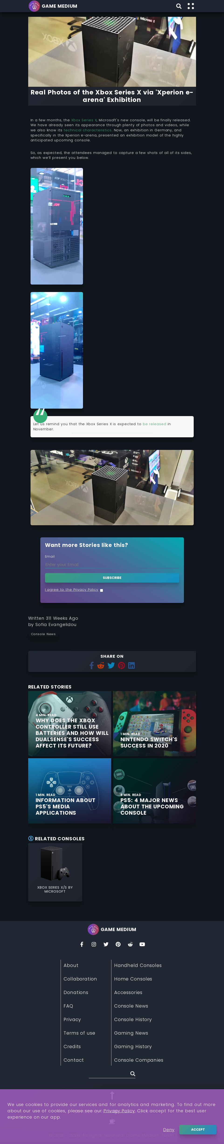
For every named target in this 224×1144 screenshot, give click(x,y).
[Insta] (94, 945)
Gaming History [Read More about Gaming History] (133, 1046)
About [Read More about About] (71, 965)
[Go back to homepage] (54, 6)
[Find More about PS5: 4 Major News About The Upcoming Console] (158, 806)
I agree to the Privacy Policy (72, 589)
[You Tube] (142, 945)
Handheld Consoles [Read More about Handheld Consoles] (138, 965)
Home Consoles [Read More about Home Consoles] (133, 979)
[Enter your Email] (112, 564)
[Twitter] (106, 945)
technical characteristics (87, 130)
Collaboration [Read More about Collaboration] (80, 979)
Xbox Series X (84, 120)
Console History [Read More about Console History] (133, 1019)
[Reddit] (130, 945)
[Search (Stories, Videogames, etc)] (112, 1074)
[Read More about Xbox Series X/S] (55, 863)
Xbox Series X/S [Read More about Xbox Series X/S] (52, 887)
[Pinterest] (118, 945)
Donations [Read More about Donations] (76, 992)
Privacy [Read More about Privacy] (72, 1019)
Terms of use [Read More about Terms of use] (79, 1033)
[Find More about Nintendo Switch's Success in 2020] (154, 723)
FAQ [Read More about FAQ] (68, 1006)
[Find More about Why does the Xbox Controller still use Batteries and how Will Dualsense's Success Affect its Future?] (73, 733)
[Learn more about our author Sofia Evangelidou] (55, 624)
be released (154, 424)
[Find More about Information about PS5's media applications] (73, 806)
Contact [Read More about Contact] (74, 1060)
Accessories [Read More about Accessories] (128, 992)
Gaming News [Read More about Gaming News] (131, 1033)
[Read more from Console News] (45, 633)
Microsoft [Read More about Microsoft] (55, 891)
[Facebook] (81, 945)
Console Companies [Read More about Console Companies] (138, 1060)
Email (50, 556)
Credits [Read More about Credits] (72, 1046)
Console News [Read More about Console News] (131, 1006)
